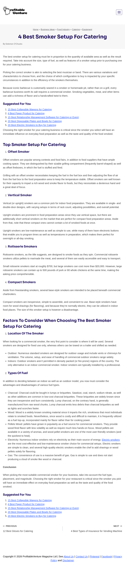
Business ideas (48, 29)
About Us (69, 556)
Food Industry (63, 29)
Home (35, 29)
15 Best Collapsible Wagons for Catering (30, 109)
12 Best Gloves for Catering (31, 528)
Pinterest (94, 556)
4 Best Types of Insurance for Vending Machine (93, 528)
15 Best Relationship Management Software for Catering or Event (43, 117)
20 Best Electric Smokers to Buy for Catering (32, 125)
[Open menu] (119, 12)
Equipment (87, 29)
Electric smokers (111, 439)
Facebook (106, 556)
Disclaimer (68, 560)
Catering (76, 29)
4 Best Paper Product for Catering (26, 113)
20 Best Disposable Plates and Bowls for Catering (35, 121)
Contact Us (82, 556)
